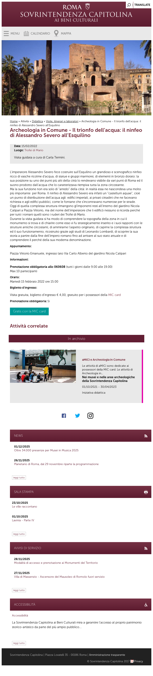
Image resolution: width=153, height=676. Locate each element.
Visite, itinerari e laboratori (62, 121)
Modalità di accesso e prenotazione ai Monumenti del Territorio (56, 563)
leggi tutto (19, 477)
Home (14, 121)
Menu (15, 33)
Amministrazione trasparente (107, 654)
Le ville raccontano (24, 506)
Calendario (40, 33)
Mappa (66, 33)
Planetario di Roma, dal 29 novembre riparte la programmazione (56, 464)
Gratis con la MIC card (29, 311)
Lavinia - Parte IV (23, 520)
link (140, 398)
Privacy (138, 661)
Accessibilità (20, 615)
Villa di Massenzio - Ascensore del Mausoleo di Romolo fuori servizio (59, 577)
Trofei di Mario (33, 150)
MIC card (114, 295)
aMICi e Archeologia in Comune (103, 360)
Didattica (37, 121)
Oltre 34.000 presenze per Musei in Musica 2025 (46, 450)
